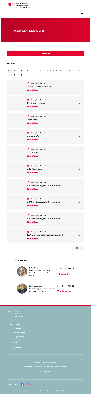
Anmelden (17, 329)
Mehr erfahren (32, 90)
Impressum (21, 391)
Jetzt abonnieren (45, 371)
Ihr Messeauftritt (19, 333)
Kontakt (42, 391)
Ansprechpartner (19, 337)
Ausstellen (16, 324)
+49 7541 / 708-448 (66, 269)
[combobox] (75, 14)
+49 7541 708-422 (67, 286)
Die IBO (14, 342)
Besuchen (15, 348)
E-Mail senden (64, 274)
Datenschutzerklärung (32, 391)
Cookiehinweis (12, 391)
